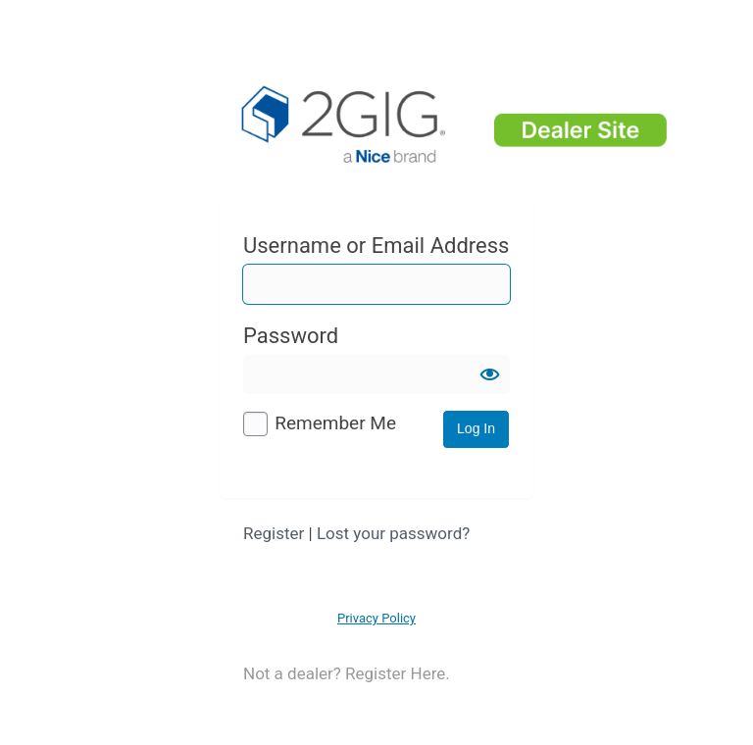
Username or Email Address (376, 245)
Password (290, 335)
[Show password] (490, 374)
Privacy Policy (376, 618)
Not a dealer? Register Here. (346, 673)
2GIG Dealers (457, 127)
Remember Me (335, 423)
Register (273, 533)
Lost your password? (393, 533)
